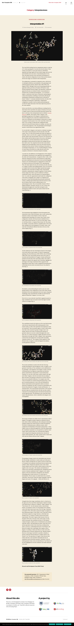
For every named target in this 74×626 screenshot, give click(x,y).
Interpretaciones (32, 19)
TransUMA (25, 2)
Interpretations (42, 19)
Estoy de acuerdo (52, 624)
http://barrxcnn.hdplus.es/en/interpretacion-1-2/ (35, 581)
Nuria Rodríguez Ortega (33, 27)
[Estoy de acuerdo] (72, 624)
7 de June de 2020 (44, 27)
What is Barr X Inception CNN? (55, 2)
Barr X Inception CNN (8, 2)
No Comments (37, 29)
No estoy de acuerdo (60, 624)
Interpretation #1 (37, 24)
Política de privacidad (67, 624)
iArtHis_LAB (17, 2)
